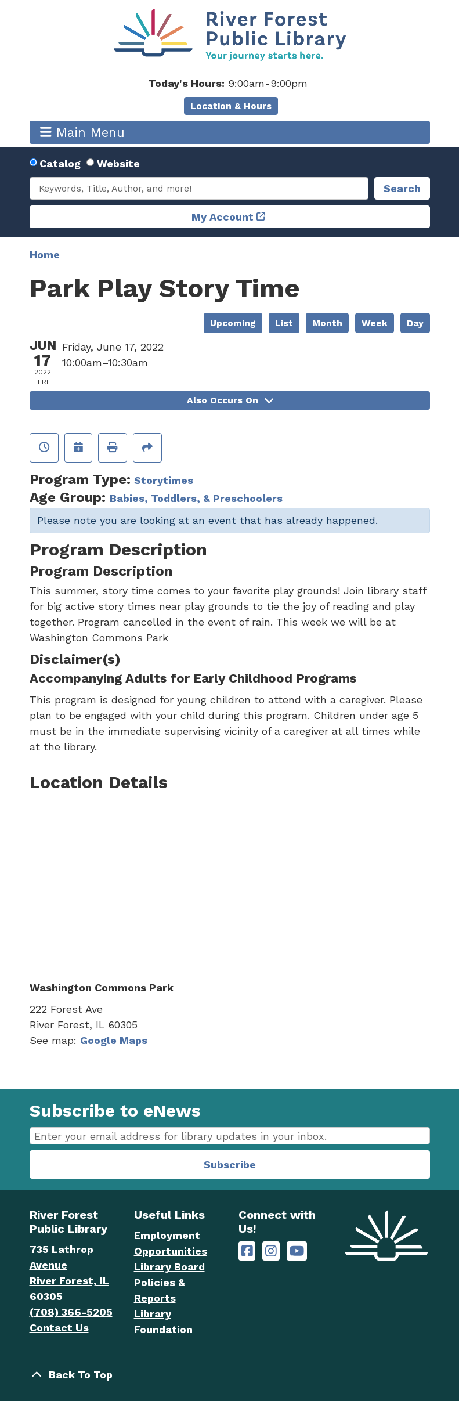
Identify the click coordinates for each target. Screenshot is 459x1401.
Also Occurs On (230, 400)
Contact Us (59, 1327)
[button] (228, 83)
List (284, 322)
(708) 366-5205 (71, 1312)
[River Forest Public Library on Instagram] (271, 1251)
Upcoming (233, 322)
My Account (222, 217)
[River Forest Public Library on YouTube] (297, 1251)
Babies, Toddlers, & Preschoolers (196, 498)
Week (375, 322)
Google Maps (113, 1040)
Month (327, 322)
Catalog (60, 163)
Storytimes (163, 480)
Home (45, 254)
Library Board (169, 1267)
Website (118, 163)
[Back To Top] (230, 1374)
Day (415, 322)
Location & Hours (231, 105)
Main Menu (82, 132)
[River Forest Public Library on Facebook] (247, 1251)
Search (402, 188)
